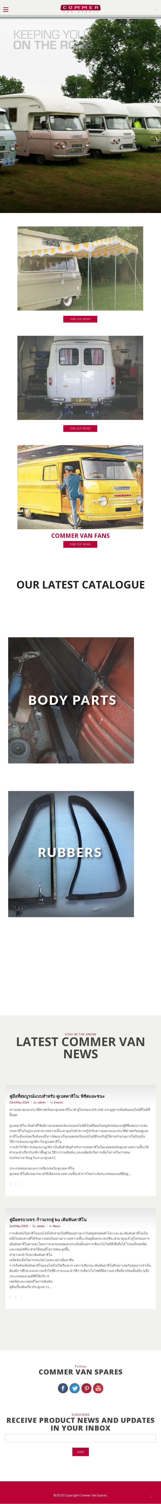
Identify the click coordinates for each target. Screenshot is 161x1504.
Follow (80, 1366)
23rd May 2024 (19, 1102)
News (56, 1226)
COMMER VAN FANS (80, 536)
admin (42, 1102)
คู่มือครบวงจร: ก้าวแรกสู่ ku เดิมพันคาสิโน (48, 1219)
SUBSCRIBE (81, 1415)
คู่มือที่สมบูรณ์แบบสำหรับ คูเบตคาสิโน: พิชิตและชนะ (57, 1096)
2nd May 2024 (18, 1226)
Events (58, 1102)
